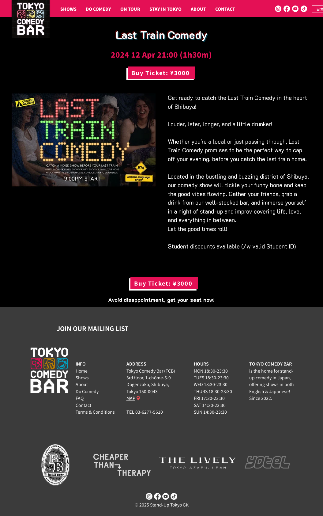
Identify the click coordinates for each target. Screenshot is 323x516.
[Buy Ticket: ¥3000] (161, 72)
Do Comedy (87, 391)
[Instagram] (278, 9)
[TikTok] (304, 9)
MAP (130, 398)
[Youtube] (295, 9)
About (82, 384)
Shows (82, 377)
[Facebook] (287, 9)
